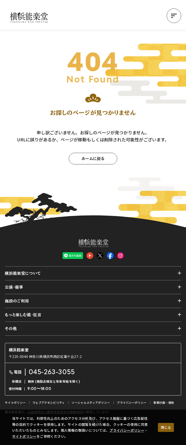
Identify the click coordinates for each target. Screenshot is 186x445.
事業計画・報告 (163, 402)
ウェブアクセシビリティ (48, 402)
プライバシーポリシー (126, 430)
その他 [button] (11, 329)
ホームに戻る (93, 159)
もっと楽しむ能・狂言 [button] (23, 315)
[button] (174, 15)
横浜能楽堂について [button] (23, 273)
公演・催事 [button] (14, 287)
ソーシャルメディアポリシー (90, 402)
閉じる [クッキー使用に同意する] (166, 427)
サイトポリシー (24, 436)
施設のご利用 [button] (17, 301)
